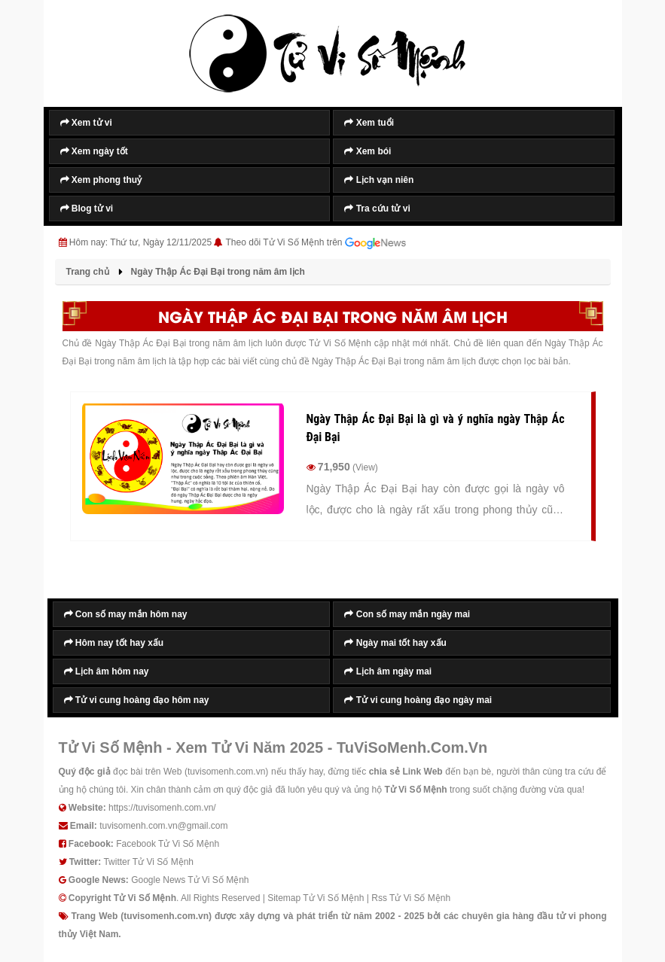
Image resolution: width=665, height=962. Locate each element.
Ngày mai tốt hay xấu (395, 643)
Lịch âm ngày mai (388, 671)
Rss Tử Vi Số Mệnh (410, 898)
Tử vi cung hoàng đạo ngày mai (418, 700)
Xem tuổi (369, 122)
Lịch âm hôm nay (106, 671)
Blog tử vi (87, 208)
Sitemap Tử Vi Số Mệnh (315, 898)
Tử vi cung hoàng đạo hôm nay (136, 700)
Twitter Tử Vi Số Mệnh (148, 862)
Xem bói (367, 151)
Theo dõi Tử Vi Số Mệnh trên (316, 243)
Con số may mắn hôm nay (126, 614)
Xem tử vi (86, 122)
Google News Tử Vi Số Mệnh (190, 880)
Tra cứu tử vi (377, 208)
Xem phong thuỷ (101, 180)
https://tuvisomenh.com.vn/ (162, 807)
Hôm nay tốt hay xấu (114, 643)
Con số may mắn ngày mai (407, 614)
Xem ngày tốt (94, 151)
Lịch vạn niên (378, 180)
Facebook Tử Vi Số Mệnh (167, 844)
